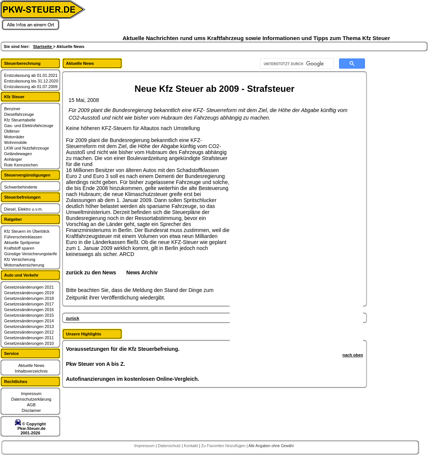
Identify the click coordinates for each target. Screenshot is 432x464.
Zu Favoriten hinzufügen (224, 445)
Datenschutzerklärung (31, 399)
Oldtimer (12, 131)
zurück (72, 318)
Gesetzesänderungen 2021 (29, 287)
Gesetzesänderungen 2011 (29, 337)
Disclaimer (31, 410)
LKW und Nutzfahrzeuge (26, 148)
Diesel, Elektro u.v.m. (23, 209)
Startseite (43, 46)
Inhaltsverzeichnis (31, 371)
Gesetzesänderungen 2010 (29, 343)
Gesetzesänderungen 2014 (29, 321)
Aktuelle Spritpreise (22, 242)
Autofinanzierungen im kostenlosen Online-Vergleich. (132, 379)
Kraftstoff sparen (19, 248)
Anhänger (13, 159)
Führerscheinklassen (23, 237)
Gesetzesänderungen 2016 (29, 309)
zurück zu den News (91, 272)
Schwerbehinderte (20, 187)
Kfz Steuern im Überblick (26, 231)
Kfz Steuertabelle (20, 120)
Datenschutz (170, 445)
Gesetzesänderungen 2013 (29, 326)
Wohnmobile (15, 142)
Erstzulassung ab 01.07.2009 (31, 86)
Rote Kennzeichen (21, 165)
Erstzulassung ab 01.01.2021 (31, 75)
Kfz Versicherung (19, 259)
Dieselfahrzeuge (19, 114)
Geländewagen (18, 153)
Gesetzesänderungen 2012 (29, 332)
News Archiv (142, 272)
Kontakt (191, 445)
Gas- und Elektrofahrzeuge (28, 125)
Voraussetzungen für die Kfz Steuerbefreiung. (122, 349)
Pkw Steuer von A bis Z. (95, 364)
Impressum (31, 393)
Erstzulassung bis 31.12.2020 (31, 81)
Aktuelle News (31, 365)
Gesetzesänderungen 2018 (29, 298)
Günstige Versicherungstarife (30, 253)
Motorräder (14, 137)
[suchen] (296, 63)
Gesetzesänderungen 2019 (29, 292)
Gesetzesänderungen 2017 (29, 304)
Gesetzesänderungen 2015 (29, 315)
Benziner (12, 108)
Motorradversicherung (24, 265)
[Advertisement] (264, 237)
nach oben (352, 355)
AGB (31, 405)
